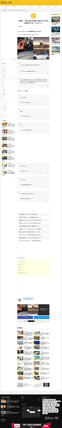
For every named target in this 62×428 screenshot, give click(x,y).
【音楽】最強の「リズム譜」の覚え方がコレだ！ (28, 385)
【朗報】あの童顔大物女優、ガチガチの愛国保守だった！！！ (29, 226)
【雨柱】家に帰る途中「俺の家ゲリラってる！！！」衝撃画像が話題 (55, 53)
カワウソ (52, 410)
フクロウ (52, 404)
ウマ (57, 410)
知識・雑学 (39, 6)
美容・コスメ (31, 6)
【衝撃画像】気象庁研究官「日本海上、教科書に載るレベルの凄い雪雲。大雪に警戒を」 (28, 369)
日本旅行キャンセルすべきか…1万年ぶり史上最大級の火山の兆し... (30, 223)
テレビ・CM (4, 111)
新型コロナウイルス (45, 401)
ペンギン (48, 404)
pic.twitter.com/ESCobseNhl (25, 66)
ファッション (4, 104)
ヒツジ (55, 404)
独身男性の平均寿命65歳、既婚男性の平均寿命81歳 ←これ (28, 378)
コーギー (44, 410)
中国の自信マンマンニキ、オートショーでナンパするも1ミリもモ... (30, 220)
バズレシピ (44, 405)
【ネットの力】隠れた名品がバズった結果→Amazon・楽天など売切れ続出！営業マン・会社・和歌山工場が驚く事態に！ (28, 334)
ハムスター (52, 405)
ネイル (58, 405)
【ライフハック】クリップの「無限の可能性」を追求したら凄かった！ (44, 378)
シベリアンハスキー (45, 408)
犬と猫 (50, 399)
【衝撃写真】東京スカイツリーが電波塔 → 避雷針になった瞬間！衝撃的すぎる (44, 343)
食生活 (48, 6)
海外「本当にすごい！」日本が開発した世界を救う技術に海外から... (30, 234)
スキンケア (53, 407)
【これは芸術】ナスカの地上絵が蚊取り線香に (44, 338)
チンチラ (50, 407)
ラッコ (44, 402)
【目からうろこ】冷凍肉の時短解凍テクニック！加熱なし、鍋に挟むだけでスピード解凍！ (28, 338)
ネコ (55, 405)
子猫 (50, 401)
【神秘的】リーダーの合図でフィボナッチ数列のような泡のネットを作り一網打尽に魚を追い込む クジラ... (55, 34)
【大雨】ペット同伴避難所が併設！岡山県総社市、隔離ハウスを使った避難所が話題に (28, 374)
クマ (46, 410)
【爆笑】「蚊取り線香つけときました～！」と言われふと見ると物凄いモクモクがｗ (44, 348)
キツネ (49, 410)
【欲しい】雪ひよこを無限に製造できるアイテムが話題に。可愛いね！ (44, 334)
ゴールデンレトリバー (55, 408)
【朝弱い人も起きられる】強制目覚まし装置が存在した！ (44, 373)
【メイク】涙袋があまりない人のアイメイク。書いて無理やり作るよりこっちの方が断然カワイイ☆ (8, 132)
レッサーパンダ (56, 401)
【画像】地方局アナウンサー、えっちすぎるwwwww (28, 214)
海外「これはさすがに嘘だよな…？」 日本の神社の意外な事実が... (30, 240)
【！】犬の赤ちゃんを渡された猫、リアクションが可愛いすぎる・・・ (11, 146)
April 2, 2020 (31, 116)
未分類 (3, 82)
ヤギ (49, 402)
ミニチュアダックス (54, 402)
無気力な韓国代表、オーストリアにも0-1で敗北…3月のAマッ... (29, 237)
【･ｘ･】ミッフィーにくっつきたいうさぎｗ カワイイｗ (55, 44)
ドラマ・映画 (4, 108)
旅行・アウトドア (4, 85)
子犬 (52, 401)
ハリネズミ (48, 405)
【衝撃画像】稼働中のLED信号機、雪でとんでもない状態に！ (28, 343)
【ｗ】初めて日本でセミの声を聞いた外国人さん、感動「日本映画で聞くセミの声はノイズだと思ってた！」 (44, 358)
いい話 (46, 413)
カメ (55, 410)
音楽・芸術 (3, 68)
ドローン (44, 407)
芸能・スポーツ (57, 6)
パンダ (58, 404)
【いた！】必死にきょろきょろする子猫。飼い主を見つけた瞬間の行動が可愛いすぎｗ (8, 173)
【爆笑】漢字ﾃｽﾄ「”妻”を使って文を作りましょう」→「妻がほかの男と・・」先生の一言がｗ (44, 364)
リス (59, 401)
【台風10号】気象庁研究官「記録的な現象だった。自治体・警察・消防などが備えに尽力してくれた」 (28, 364)
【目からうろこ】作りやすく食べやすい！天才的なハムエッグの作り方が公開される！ (8, 125)
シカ (50, 408)
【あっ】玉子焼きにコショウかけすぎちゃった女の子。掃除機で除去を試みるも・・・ (38, 385)
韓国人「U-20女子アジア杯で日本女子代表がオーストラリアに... (30, 231)
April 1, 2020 (37, 71)
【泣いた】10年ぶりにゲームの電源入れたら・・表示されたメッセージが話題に (8, 159)
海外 (2, 80)
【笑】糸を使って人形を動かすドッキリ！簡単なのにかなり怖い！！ (44, 369)
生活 (18, 339)
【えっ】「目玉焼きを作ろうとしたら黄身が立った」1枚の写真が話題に (44, 353)
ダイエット (22, 6)
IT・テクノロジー (13, 6)
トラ (46, 407)
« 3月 (22, 418)
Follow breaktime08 (39, 321)
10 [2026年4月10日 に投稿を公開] (33, 412)
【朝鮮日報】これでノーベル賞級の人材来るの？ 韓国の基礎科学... (30, 229)
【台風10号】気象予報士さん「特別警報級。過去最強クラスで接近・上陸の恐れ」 (28, 359)
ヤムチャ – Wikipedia (23, 84)
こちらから (2, 422)
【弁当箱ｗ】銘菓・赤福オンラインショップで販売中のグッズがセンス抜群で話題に (28, 348)
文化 (2, 87)
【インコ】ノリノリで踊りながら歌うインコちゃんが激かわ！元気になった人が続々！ (8, 166)
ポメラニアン (44, 404)
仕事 (2, 99)
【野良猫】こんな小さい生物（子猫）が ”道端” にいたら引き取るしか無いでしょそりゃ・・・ (8, 140)
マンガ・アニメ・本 (5, 101)
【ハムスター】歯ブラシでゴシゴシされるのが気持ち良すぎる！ (11, 152)
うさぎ (44, 413)
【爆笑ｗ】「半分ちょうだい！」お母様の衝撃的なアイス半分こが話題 (55, 23)
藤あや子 (45, 399)
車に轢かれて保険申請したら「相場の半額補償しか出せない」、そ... (30, 217)
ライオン (47, 402)
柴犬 (54, 399)
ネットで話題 (5, 6)
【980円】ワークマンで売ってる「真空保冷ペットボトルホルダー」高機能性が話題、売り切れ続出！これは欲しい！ (28, 353)
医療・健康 (3, 94)
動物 (2, 97)
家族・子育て (4, 92)
